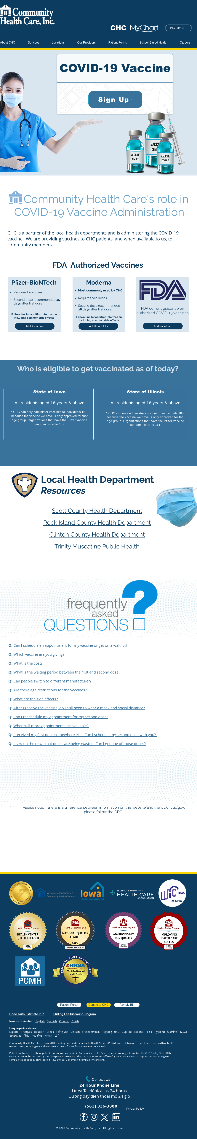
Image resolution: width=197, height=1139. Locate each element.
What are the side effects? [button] (35, 698)
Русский (160, 1031)
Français (26, 1031)
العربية (183, 1031)
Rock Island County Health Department (97, 522)
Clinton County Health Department (97, 534)
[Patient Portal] (69, 1005)
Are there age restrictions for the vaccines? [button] (50, 690)
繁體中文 (173, 1031)
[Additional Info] (35, 326)
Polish (75, 1021)
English (40, 1021)
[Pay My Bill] (178, 28)
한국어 (50, 1035)
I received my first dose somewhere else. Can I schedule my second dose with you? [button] (85, 734)
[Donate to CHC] (98, 1005)
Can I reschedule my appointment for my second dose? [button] (60, 716)
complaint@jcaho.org (92, 1059)
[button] (90, 42)
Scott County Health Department (97, 510)
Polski (149, 1031)
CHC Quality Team (155, 1053)
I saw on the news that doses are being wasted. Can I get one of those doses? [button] (79, 743)
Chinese (64, 1021)
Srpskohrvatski (91, 1031)
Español (14, 1031)
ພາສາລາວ (16, 1035)
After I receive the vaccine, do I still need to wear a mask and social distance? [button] (79, 707)
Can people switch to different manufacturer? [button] (52, 681)
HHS (53, 1043)
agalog (108, 1031)
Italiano (138, 1031)
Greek (50, 1031)
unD (116, 1031)
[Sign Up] (115, 99)
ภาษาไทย (37, 1035)
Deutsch (39, 1031)
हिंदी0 (28, 1035)
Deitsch (75, 1031)
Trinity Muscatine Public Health (97, 546)
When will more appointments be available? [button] (51, 725)
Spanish (52, 1021)
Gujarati (127, 1031)
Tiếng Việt (62, 1031)
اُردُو (57, 1035)
